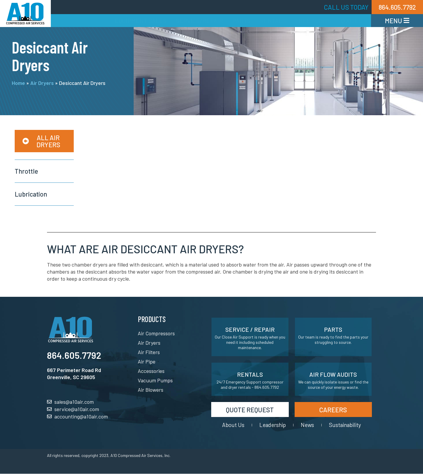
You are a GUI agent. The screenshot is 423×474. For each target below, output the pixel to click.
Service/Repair (199, 20)
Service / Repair (250, 329)
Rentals (273, 20)
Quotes (351, 20)
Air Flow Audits (333, 374)
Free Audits (313, 20)
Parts (241, 20)
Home (18, 83)
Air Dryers (42, 83)
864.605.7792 (74, 355)
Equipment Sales (141, 20)
